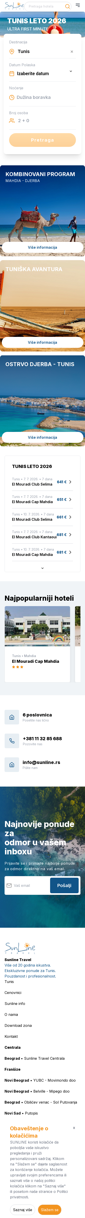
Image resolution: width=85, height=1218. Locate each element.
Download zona (18, 1025)
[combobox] (47, 6)
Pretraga (42, 140)
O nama (11, 1014)
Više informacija (42, 247)
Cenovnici (13, 992)
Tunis (9, 981)
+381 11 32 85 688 (42, 738)
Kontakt (11, 1036)
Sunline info (15, 1003)
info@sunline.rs (41, 762)
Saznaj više (22, 1209)
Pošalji (64, 885)
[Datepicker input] (42, 73)
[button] (42, 24)
